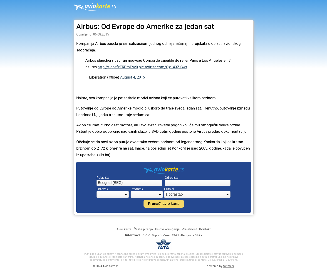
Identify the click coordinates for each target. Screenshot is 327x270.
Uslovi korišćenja (167, 229)
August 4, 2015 (132, 77)
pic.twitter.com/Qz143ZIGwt (163, 67)
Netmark (228, 266)
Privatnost (189, 229)
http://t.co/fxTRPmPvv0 (118, 67)
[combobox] (129, 183)
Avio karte (123, 229)
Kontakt (205, 229)
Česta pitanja (143, 229)
